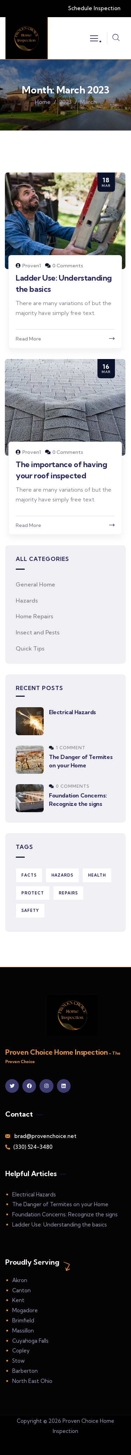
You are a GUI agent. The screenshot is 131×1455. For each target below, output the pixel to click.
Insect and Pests (37, 632)
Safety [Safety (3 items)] (30, 910)
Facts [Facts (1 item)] (29, 875)
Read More (28, 339)
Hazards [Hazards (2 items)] (62, 875)
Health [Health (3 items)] (97, 875)
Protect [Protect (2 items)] (32, 893)
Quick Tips (30, 648)
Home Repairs (34, 616)
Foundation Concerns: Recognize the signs (65, 1214)
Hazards (27, 600)
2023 (65, 101)
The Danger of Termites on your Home (60, 1204)
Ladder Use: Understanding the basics (59, 1224)
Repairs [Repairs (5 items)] (68, 893)
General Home (35, 584)
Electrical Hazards (72, 712)
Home (43, 101)
